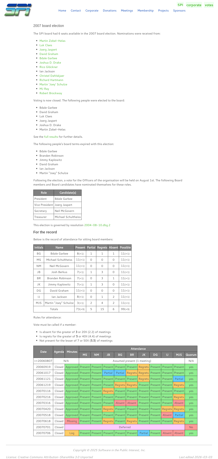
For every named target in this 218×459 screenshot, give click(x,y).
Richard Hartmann (51, 80)
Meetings (127, 10)
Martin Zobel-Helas (52, 41)
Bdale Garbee (48, 58)
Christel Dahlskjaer (51, 76)
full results (51, 137)
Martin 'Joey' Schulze (53, 84)
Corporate (91, 10)
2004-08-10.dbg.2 (97, 225)
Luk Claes (45, 45)
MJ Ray (44, 89)
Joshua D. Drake (50, 62)
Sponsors (179, 10)
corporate (193, 5)
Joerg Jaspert (48, 49)
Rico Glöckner (48, 67)
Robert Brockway (50, 93)
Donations (109, 10)
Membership (145, 10)
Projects (163, 10)
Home (62, 10)
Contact (76, 10)
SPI (180, 5)
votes (209, 5)
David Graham (48, 54)
